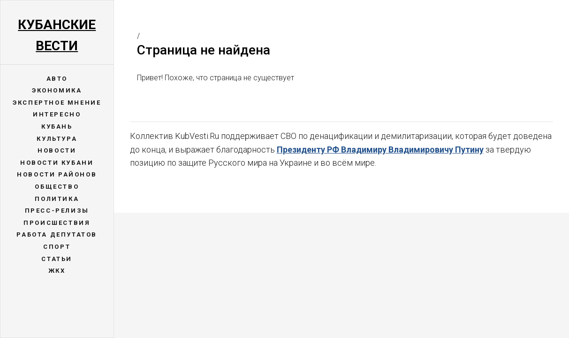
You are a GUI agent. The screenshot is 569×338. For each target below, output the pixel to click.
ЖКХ (57, 270)
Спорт (56, 246)
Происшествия (56, 222)
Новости (57, 150)
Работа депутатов (56, 234)
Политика (57, 198)
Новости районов (57, 174)
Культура (57, 138)
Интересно (57, 114)
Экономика (57, 90)
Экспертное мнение (57, 102)
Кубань (57, 126)
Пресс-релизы (57, 210)
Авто (57, 78)
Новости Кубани (56, 162)
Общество (57, 186)
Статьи (56, 258)
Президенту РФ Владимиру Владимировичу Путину (380, 149)
